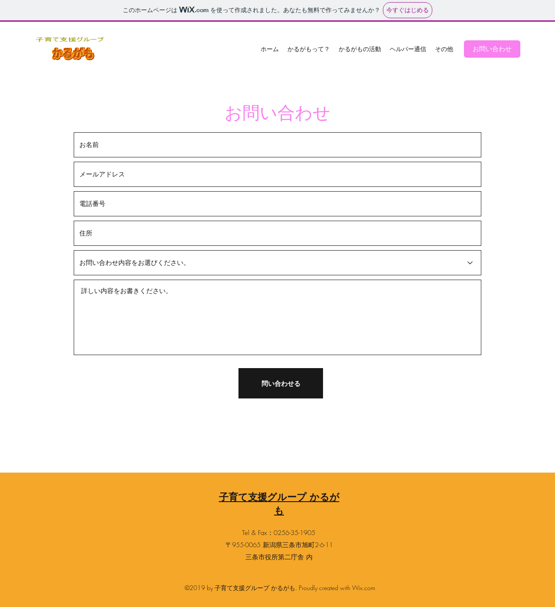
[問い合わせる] (280, 383)
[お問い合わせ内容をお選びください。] (277, 262)
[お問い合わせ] (492, 49)
